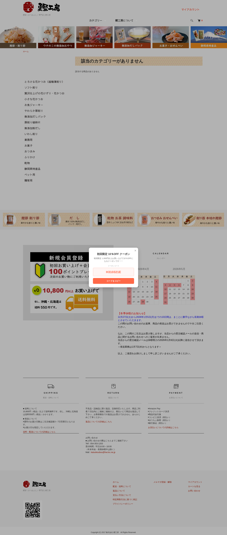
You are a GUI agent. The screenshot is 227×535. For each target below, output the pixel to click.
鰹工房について (124, 20)
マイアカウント (190, 9)
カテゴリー (95, 20)
